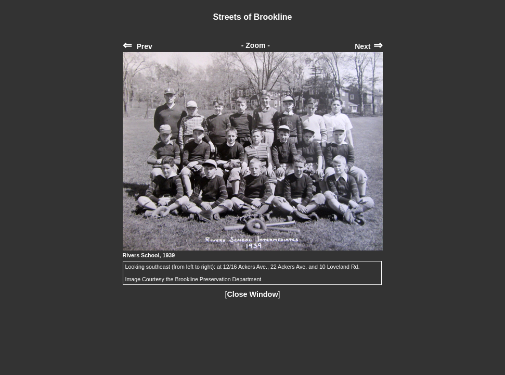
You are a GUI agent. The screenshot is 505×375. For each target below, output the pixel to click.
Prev (137, 46)
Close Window (252, 294)
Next (368, 46)
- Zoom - (255, 45)
